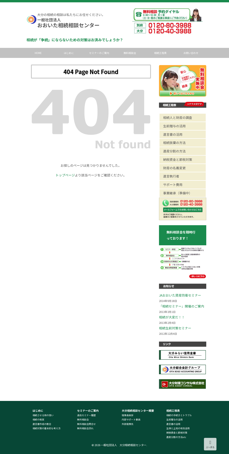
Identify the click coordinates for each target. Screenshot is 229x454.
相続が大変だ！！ (172, 317)
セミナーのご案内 (99, 53)
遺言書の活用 (172, 134)
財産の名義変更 (174, 167)
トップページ (65, 175)
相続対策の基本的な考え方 (47, 428)
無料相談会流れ (85, 428)
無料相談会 (130, 53)
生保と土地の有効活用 (178, 428)
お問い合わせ (190, 53)
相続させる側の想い (43, 415)
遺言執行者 (171, 176)
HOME (38, 53)
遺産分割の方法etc (176, 437)
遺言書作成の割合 (42, 424)
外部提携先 (127, 424)
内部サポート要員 (131, 419)
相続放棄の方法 (174, 142)
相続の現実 (38, 419)
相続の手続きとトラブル (179, 415)
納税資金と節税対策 (177, 159)
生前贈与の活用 (174, 126)
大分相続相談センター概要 (138, 410)
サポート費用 (172, 184)
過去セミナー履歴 (86, 415)
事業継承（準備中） (177, 193)
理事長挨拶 (127, 415)
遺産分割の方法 (174, 151)
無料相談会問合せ (86, 424)
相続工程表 (160, 53)
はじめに (69, 53)
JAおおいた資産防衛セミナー (180, 295)
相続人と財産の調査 (177, 117)
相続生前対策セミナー (175, 328)
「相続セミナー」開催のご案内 (181, 306)
